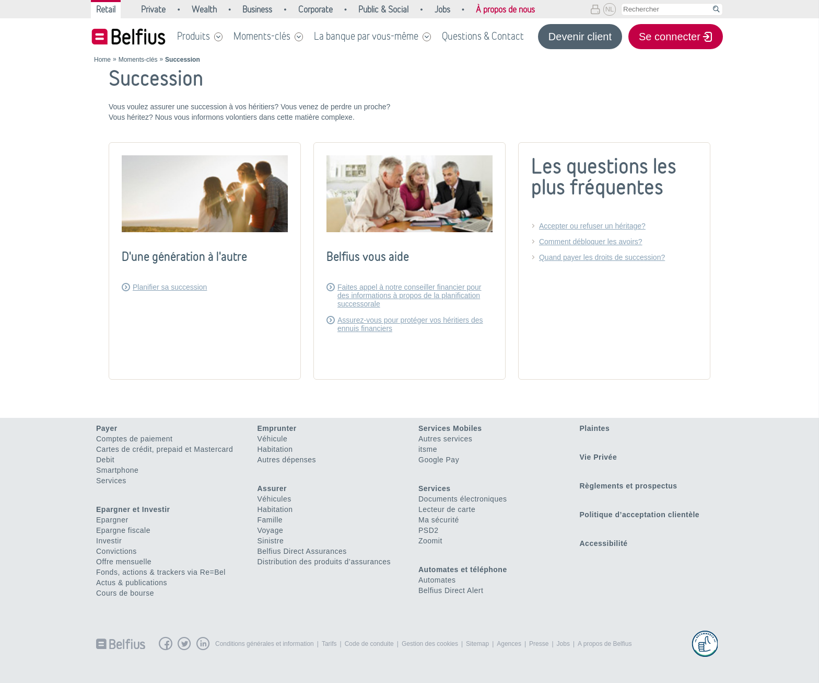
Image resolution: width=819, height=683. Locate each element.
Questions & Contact (483, 36)
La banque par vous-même (366, 36)
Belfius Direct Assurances (302, 551)
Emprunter (277, 428)
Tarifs (329, 643)
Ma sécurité (438, 520)
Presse (538, 643)
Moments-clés (261, 36)
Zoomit (430, 541)
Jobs (563, 643)
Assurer (272, 488)
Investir (109, 541)
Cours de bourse (125, 593)
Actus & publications (131, 582)
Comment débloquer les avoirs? (590, 241)
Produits (193, 36)
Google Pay (438, 460)
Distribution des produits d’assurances (324, 561)
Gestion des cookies (430, 643)
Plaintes (595, 428)
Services (111, 480)
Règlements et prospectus (628, 486)
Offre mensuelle (123, 561)
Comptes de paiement (134, 439)
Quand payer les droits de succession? (602, 257)
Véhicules (274, 499)
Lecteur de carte (446, 509)
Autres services (445, 439)
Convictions (116, 551)
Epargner (112, 520)
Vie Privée (598, 457)
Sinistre (271, 541)
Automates (436, 580)
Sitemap (477, 643)
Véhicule (273, 439)
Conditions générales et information (264, 643)
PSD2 (428, 530)
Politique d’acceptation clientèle (640, 514)
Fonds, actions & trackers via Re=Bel (161, 572)
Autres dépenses (287, 460)
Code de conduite (369, 643)
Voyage (271, 530)
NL (609, 9)
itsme (427, 449)
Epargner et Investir (133, 509)
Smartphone (117, 470)
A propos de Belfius (604, 643)
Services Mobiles (450, 428)
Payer (107, 428)
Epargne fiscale (123, 530)
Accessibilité (604, 543)
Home (102, 59)
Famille (270, 520)
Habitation (275, 449)
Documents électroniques (462, 499)
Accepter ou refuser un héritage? (592, 226)
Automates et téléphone (462, 569)
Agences (509, 643)
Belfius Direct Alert (450, 590)
